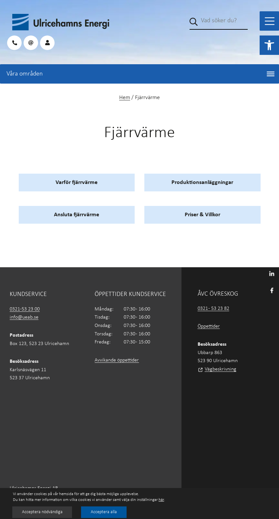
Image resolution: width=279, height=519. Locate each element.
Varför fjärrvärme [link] (77, 182)
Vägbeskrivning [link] (220, 369)
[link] (269, 45)
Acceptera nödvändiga (42, 512)
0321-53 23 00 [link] (25, 309)
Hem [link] (124, 98)
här (161, 500)
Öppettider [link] (209, 326)
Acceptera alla (105, 512)
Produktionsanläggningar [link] (202, 182)
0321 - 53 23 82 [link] (213, 308)
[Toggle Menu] (269, 21)
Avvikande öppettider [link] (117, 360)
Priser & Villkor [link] (202, 215)
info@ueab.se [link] (24, 317)
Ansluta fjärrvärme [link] (76, 215)
